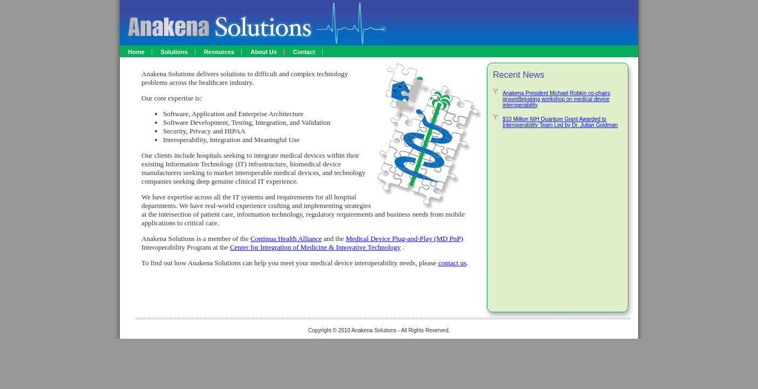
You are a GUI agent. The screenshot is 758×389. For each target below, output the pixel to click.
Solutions (174, 52)
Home (136, 52)
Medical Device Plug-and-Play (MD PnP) (404, 238)
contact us (452, 263)
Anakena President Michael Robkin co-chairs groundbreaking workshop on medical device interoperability (556, 99)
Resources (219, 52)
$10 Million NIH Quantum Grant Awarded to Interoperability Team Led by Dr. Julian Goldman (560, 122)
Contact (304, 52)
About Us (264, 52)
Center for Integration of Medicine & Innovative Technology (315, 247)
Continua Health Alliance (286, 238)
